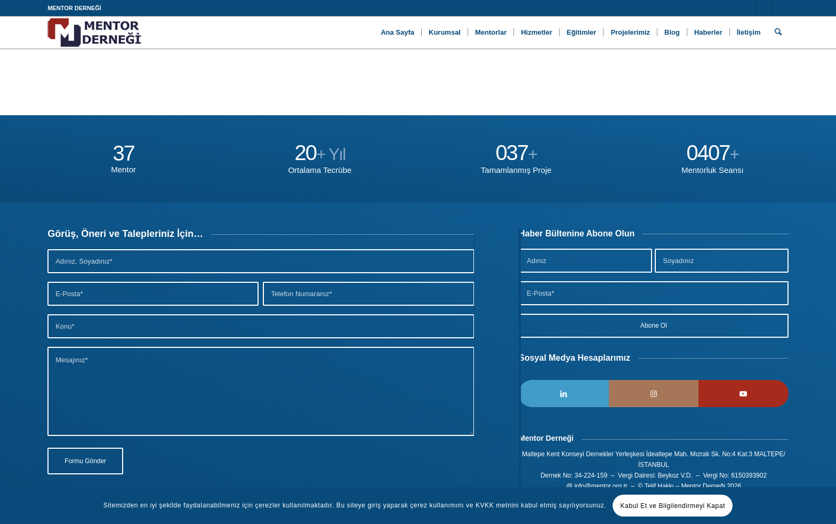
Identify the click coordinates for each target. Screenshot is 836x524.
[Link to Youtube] (781, 8)
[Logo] (94, 33)
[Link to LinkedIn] (748, 8)
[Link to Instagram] (764, 8)
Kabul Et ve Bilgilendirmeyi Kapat (673, 506)
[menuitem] (397, 33)
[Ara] (778, 33)
